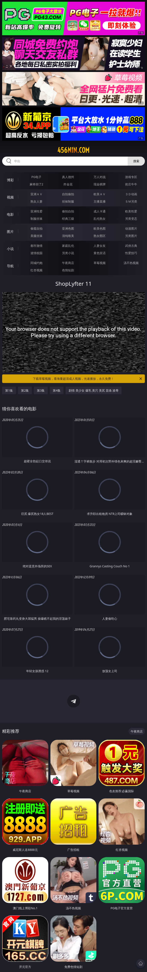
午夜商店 (68, 263)
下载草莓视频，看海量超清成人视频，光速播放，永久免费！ (87, 378)
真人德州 (68, 177)
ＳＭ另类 (131, 201)
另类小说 (68, 253)
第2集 (25, 390)
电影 (10, 214)
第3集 (41, 390)
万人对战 (100, 177)
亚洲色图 (68, 228)
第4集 (57, 390)
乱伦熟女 (100, 219)
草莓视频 (100, 263)
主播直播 (100, 201)
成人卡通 (100, 211)
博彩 (10, 180)
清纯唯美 (68, 236)
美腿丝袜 (36, 236)
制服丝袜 (36, 219)
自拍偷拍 (68, 194)
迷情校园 (36, 253)
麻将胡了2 (36, 184)
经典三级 (68, 219)
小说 (10, 248)
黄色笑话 (100, 253)
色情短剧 (68, 270)
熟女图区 (100, 236)
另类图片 (131, 236)
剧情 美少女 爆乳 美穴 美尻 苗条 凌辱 (93, 390)
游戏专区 (131, 177)
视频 (10, 197)
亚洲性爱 (36, 211)
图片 (10, 231)
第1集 (9, 390)
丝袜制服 (68, 201)
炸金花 (68, 184)
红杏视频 (36, 270)
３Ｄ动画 (131, 194)
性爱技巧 (131, 253)
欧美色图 (100, 228)
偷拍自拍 (68, 211)
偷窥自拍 (36, 228)
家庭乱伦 (68, 246)
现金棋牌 (100, 184)
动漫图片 (131, 228)
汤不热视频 (131, 263)
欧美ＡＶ (100, 194)
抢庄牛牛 (131, 184)
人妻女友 (100, 246)
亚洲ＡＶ (36, 194)
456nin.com (73, 150)
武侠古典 (131, 246)
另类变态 (131, 219)
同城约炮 (36, 263)
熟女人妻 (36, 201)
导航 (10, 266)
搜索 (136, 161)
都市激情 (36, 246)
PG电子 (36, 177)
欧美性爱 (131, 211)
